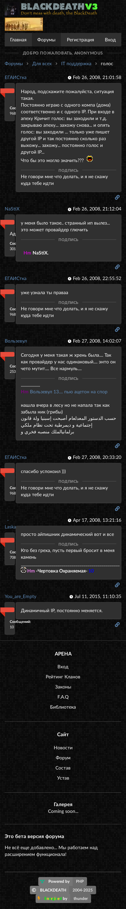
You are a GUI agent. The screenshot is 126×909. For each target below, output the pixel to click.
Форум (63, 757)
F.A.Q (63, 697)
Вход (110, 39)
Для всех (42, 63)
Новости (63, 747)
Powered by (63, 881)
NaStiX (12, 208)
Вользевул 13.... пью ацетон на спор (64, 391)
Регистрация (80, 39)
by (64, 898)
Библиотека (63, 707)
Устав (63, 778)
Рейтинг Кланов (63, 676)
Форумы (46, 39)
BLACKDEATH (64, 890)
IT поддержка (76, 63)
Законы (63, 686)
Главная (18, 39)
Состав (63, 767)
